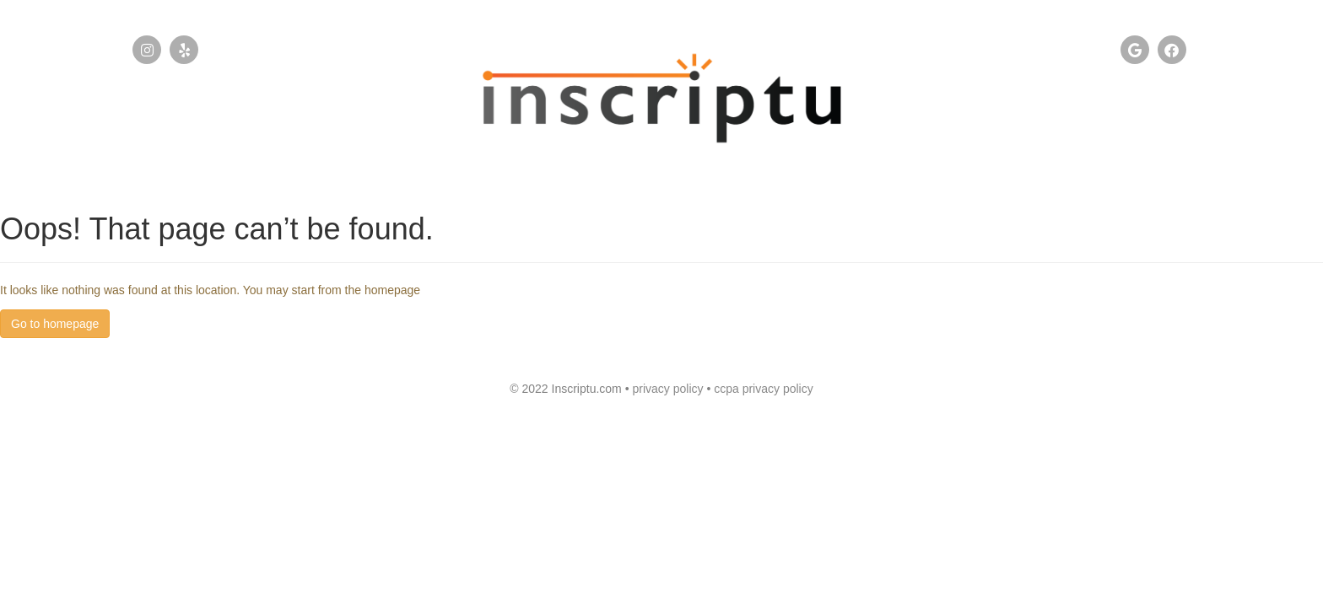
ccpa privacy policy (763, 388)
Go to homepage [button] (55, 323)
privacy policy (669, 388)
